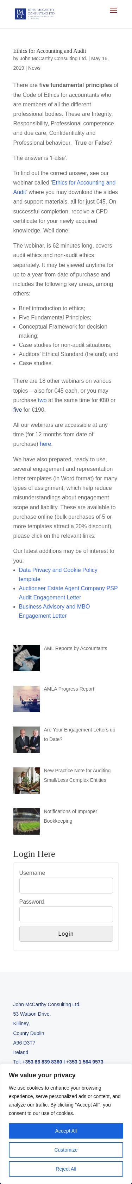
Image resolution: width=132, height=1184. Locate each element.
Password (31, 902)
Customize (65, 1150)
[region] (66, 1124)
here (45, 444)
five (17, 410)
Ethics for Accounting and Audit (49, 51)
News (34, 68)
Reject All (66, 1169)
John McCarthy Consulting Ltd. (53, 58)
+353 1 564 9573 (84, 1062)
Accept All (66, 1131)
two (42, 400)
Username (32, 873)
